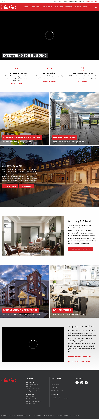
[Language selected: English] (5, 1)
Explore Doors (26, 186)
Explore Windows (10, 186)
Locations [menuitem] (86, 7)
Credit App (81, 1)
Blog (60, 1)
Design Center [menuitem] (47, 7)
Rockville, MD (30, 394)
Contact (65, 1)
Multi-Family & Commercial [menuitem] (64, 7)
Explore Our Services (49, 81)
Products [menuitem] (35, 7)
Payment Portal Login (91, 1)
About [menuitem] (26, 7)
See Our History (16, 83)
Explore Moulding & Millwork (80, 249)
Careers (55, 1)
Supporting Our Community (79, 356)
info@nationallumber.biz (61, 398)
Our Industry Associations (79, 361)
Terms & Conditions (49, 415)
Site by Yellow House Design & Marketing (68, 415)
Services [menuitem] (78, 7)
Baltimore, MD (30, 382)
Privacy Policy (37, 415)
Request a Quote (73, 1)
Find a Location (82, 81)
